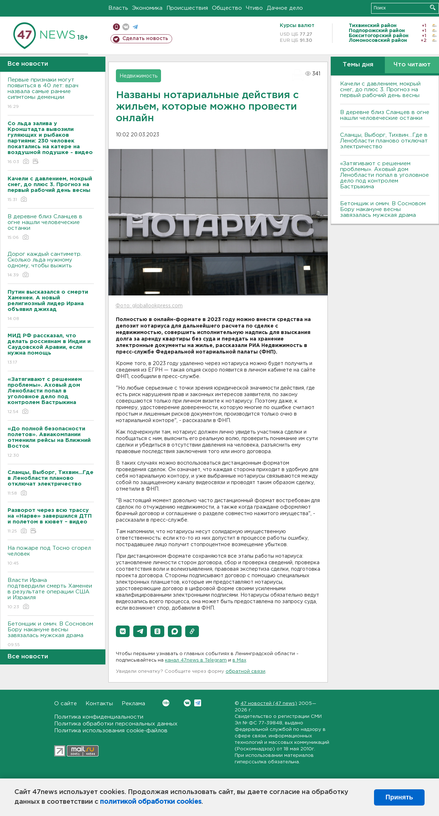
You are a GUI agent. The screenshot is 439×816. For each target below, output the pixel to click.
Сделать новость (145, 38)
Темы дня (358, 64)
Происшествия (187, 8)
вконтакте (125, 26)
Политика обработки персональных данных (116, 723)
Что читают (412, 64)
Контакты (99, 703)
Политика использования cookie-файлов (111, 730)
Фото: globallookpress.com (149, 306)
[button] (123, 631)
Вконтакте (165, 702)
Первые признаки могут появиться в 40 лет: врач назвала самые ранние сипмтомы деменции (51, 94)
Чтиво (254, 8)
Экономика (147, 8)
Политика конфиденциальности (98, 717)
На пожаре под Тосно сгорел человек (51, 556)
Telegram (197, 702)
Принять (399, 797)
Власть (118, 8)
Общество (227, 8)
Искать (432, 7)
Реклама (133, 703)
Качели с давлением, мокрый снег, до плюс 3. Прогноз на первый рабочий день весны (380, 90)
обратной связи (245, 672)
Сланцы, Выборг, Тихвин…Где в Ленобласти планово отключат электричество (384, 141)
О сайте (65, 703)
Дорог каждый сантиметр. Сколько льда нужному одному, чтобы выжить (51, 265)
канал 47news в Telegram (196, 660)
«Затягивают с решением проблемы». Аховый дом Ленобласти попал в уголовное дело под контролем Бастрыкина (384, 175)
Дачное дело (285, 8)
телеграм (135, 26)
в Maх (239, 660)
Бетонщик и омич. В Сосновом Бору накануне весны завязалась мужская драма (51, 635)
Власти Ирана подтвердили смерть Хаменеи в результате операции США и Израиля (51, 594)
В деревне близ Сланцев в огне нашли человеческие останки (51, 227)
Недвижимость (138, 76)
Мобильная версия (116, 26)
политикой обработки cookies (150, 802)
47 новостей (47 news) (268, 704)
